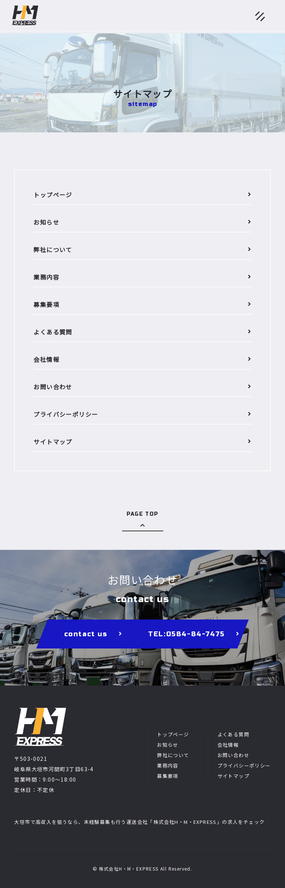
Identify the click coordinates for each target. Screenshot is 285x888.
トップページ (173, 734)
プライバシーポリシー (244, 765)
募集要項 (167, 775)
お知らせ (167, 744)
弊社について (173, 755)
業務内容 (167, 765)
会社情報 (228, 744)
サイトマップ (233, 775)
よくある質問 (233, 734)
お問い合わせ (233, 755)
